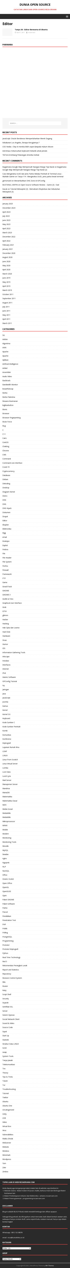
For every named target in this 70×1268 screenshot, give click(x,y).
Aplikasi (5, 360)
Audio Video (7, 376)
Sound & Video (8, 1023)
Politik (4, 928)
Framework (7, 574)
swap (4, 1052)
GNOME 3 (6, 595)
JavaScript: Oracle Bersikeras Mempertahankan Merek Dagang (27, 138)
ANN (4, 347)
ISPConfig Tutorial (9, 681)
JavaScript (6, 698)
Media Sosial (7, 809)
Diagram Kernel (8, 492)
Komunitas (6, 735)
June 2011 (6, 311)
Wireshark (6, 1155)
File (3, 553)
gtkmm (5, 615)
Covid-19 (5, 467)
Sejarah (5, 1002)
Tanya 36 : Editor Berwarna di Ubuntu (31, 29)
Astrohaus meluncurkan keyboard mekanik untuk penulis (24, 151)
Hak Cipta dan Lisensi (10, 627)
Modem (5, 834)
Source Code (7, 1027)
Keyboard (6, 718)
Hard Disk (6, 632)
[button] (66, 16)
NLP (4, 866)
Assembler (6, 372)
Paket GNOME (8, 899)
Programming (7, 941)
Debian (5, 479)
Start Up (5, 1035)
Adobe (5, 339)
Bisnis (4, 409)
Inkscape (5, 656)
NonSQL (5, 871)
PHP (4, 924)
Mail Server (6, 780)
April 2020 (6, 269)
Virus (4, 1130)
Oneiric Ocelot (8, 879)
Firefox (5, 566)
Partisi (4, 908)
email (4, 537)
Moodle (5, 846)
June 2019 (6, 278)
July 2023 (6, 216)
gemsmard (6, 181)
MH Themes (50, 1266)
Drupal (5, 516)
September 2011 (9, 298)
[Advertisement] (35, 64)
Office (4, 875)
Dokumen (6, 512)
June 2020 (6, 261)
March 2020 (7, 274)
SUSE (4, 1048)
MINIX (4, 825)
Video (4, 1122)
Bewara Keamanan (10, 401)
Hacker (5, 619)
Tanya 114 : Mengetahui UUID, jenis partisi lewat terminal (40, 176)
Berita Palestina (8, 397)
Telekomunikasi (8, 1064)
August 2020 (7, 257)
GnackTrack (7, 586)
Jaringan (5, 689)
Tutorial (5, 1093)
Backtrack (6, 380)
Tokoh (5, 1081)
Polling (5, 932)
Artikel (4, 368)
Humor (5, 644)
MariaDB (6, 792)
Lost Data (6, 772)
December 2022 (8, 236)
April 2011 (6, 319)
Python (5, 953)
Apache (5, 351)
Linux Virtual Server (10, 763)
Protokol (5, 945)
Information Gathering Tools (13, 652)
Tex (3, 1068)
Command (6, 459)
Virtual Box (6, 1126)
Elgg (4, 533)
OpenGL (5, 887)
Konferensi (6, 739)
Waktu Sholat (7, 1138)
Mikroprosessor (8, 821)
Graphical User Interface (12, 603)
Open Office (7, 883)
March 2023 (7, 232)
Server (5, 1011)
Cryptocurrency (8, 471)
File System (7, 562)
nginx (4, 858)
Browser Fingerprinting (11, 417)
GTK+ (4, 611)
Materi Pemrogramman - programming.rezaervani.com (24, 1198)
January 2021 (7, 249)
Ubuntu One (7, 1106)
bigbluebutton (7, 405)
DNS (4, 500)
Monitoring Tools (9, 842)
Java (4, 693)
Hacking (5, 623)
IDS (3, 648)
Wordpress (6, 1159)
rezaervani (31, 32)
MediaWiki (6, 813)
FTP (4, 578)
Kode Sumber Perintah (11, 726)
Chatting (5, 446)
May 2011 (6, 315)
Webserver (6, 1143)
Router (5, 986)
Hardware (6, 636)
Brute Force (7, 422)
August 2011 (7, 302)
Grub (4, 607)
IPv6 (4, 673)
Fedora (5, 549)
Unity (4, 1114)
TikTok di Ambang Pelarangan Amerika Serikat (20, 155)
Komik (5, 731)
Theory (5, 1073)
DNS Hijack (6, 508)
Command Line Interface (12, 463)
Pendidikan (6, 916)
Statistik (5, 1040)
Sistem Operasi (8, 1015)
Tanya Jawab (7, 1060)
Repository (6, 974)
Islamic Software (9, 677)
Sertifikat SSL (7, 1007)
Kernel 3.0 (6, 714)
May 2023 (6, 224)
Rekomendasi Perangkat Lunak (14, 965)
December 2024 (8, 208)
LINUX (5, 755)
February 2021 (8, 245)
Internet (5, 669)
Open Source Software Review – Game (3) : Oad (40, 185)
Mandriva (6, 788)
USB (4, 1118)
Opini (4, 895)
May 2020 (6, 265)
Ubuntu (5, 1101)
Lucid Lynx (6, 776)
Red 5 (4, 961)
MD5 (4, 805)
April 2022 (6, 241)
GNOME (5, 590)
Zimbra (5, 1171)
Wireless (5, 1151)
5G (3, 335)
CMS (4, 454)
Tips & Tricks (7, 1077)
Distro (4, 496)
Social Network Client (10, 1019)
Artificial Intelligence (10, 364)
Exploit (5, 545)
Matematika (7, 796)
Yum (4, 1163)
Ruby (4, 990)
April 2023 (6, 228)
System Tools (7, 1056)
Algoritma (6, 343)
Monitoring (6, 838)
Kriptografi (6, 743)
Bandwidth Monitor (10, 384)
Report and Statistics (10, 970)
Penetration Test (9, 920)
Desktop (5, 487)
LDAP (4, 751)
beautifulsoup (7, 389)
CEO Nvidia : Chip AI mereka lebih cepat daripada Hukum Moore (27, 146)
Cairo (4, 438)
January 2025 (7, 203)
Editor (4, 520)
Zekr (4, 1167)
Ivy (3, 685)
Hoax (4, 640)
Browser (5, 413)
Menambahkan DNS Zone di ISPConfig (29, 181)
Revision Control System (12, 978)
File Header (6, 558)
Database (6, 475)
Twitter (5, 1097)
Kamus (5, 706)
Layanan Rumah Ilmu (10, 747)
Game (4, 582)
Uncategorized (8, 1110)
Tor (3, 1085)
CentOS (5, 442)
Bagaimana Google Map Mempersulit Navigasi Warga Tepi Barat (28, 167)
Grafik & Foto (7, 599)
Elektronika (6, 529)
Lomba (5, 768)
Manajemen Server (10, 784)
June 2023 (6, 220)
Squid (4, 1031)
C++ (4, 434)
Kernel (5, 710)
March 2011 (7, 323)
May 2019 (6, 282)
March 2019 (7, 290)
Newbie (5, 854)
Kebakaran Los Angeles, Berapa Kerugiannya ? (20, 142)
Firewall (5, 570)
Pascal (5, 912)
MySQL (5, 850)
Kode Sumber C (8, 722)
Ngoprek (5, 862)
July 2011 (6, 307)
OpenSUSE (6, 891)
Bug (4, 426)
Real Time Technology (11, 957)
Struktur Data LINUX (10, 1044)
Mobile (5, 829)
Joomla (5, 702)
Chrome (5, 450)
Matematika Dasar (9, 801)
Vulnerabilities (7, 1134)
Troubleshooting (9, 1089)
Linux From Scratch (10, 759)
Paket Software (8, 904)
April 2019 (6, 286)
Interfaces (6, 665)
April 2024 (6, 212)
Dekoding (6, 483)
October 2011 (7, 294)
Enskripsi (5, 541)
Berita (4, 393)
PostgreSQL (7, 937)
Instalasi (5, 661)
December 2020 (8, 253)
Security (5, 998)
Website (5, 1147)
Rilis (4, 982)
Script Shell (6, 994)
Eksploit (5, 525)
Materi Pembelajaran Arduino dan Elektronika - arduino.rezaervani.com (31, 1196)
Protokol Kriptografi (10, 949)
